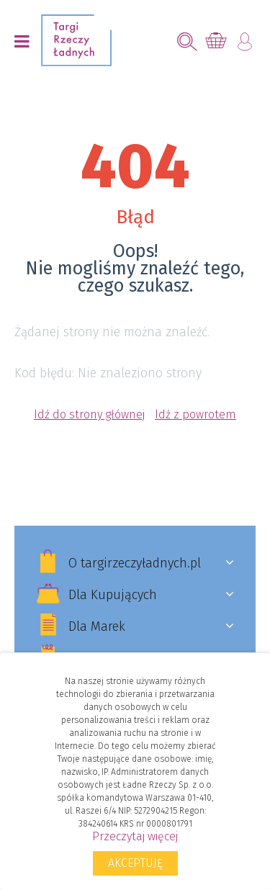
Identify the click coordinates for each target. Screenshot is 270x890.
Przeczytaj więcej (135, 836)
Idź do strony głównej (89, 414)
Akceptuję (135, 863)
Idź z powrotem (195, 414)
